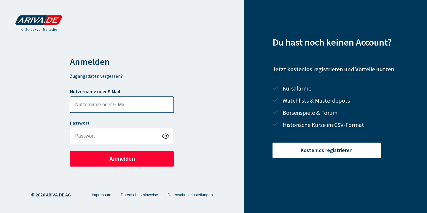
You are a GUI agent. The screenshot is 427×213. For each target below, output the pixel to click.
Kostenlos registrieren (327, 150)
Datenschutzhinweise (139, 195)
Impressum (101, 195)
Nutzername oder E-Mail (95, 91)
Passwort (80, 123)
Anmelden (122, 159)
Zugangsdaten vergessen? (96, 76)
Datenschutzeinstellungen (190, 195)
